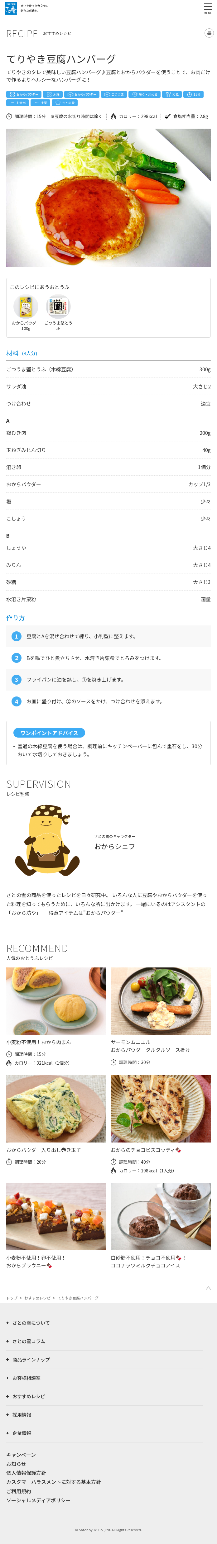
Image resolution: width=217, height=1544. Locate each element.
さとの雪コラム (28, 1341)
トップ (11, 1297)
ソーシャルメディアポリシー (38, 1500)
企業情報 (21, 1433)
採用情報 (21, 1414)
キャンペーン (21, 1454)
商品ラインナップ (31, 1359)
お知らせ (16, 1463)
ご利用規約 (18, 1491)
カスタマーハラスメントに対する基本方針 (53, 1481)
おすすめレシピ (37, 1297)
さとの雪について (31, 1322)
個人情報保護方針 (26, 1472)
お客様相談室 (26, 1378)
